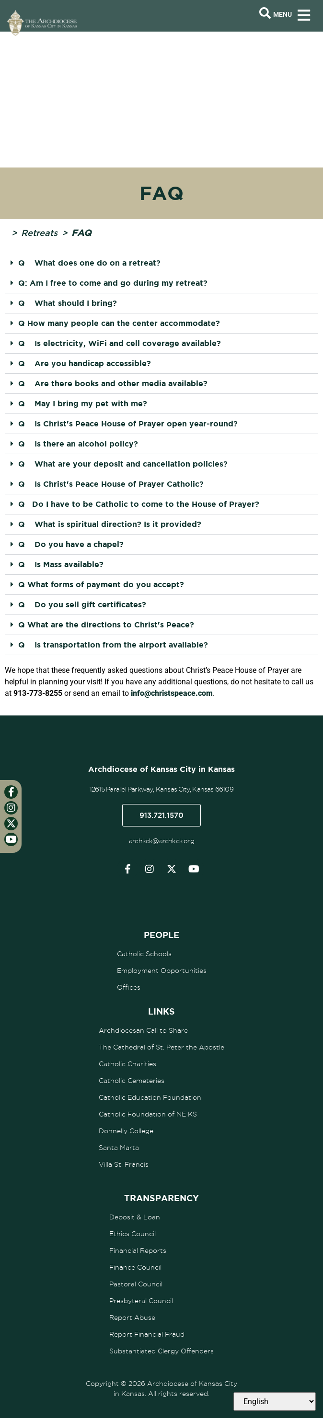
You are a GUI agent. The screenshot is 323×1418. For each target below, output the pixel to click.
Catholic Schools (144, 954)
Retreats (39, 232)
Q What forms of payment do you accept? (101, 584)
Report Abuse (132, 1317)
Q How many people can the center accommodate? (119, 323)
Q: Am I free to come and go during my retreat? (113, 283)
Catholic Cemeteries (131, 1080)
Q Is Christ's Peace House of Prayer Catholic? (111, 484)
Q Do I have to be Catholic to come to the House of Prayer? (138, 504)
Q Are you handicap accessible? (84, 363)
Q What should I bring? (67, 303)
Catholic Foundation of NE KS (148, 1114)
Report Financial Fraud (147, 1334)
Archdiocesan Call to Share (143, 1030)
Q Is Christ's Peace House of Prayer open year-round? (128, 423)
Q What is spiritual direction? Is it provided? (109, 524)
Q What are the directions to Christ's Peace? (106, 624)
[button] (161, 263)
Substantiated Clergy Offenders (161, 1351)
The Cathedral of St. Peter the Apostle (161, 1047)
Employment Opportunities (162, 970)
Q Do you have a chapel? (71, 544)
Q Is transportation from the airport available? (113, 644)
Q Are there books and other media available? (113, 383)
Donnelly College (126, 1131)
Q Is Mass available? (61, 564)
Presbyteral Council (141, 1301)
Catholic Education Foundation (150, 1097)
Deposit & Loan (134, 1217)
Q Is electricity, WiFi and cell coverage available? (119, 343)
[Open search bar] (265, 13)
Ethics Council (132, 1234)
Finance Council (135, 1267)
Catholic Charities (127, 1064)
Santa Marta (119, 1147)
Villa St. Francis (124, 1164)
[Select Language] (274, 1401)
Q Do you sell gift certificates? (82, 604)
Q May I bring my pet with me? (82, 403)
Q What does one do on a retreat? (89, 262)
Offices (128, 987)
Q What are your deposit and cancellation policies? (123, 463)
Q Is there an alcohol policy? (78, 443)
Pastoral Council (135, 1284)
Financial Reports (137, 1250)
